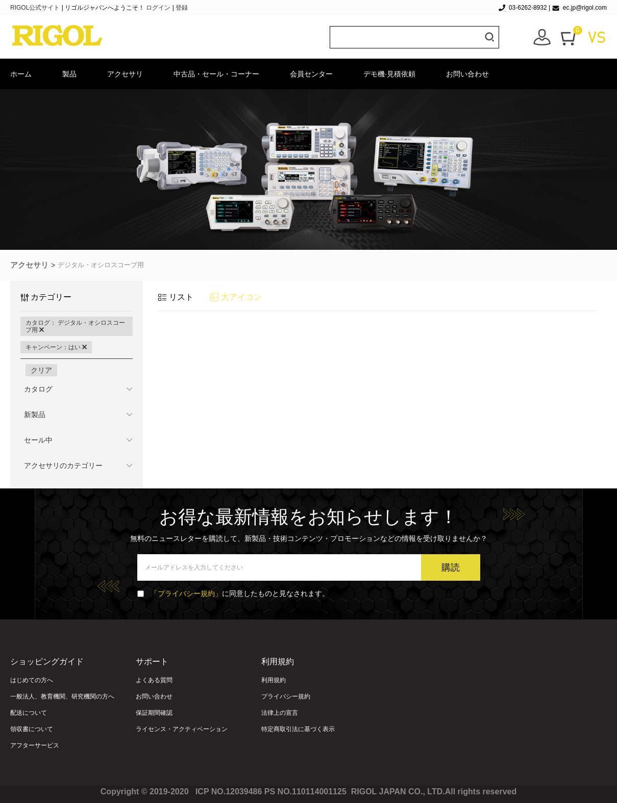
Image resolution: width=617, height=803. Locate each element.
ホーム (21, 74)
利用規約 (273, 680)
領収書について (31, 729)
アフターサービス (34, 745)
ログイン (158, 7)
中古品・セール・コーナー (216, 74)
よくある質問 (154, 680)
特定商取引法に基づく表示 (298, 729)
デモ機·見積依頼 (389, 74)
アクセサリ (125, 74)
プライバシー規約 (285, 696)
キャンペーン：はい (56, 347)
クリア (41, 370)
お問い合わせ (467, 74)
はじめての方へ (31, 680)
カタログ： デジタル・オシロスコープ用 (75, 326)
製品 (69, 74)
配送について (28, 712)
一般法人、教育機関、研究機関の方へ (62, 696)
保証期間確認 (154, 712)
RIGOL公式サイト (36, 7)
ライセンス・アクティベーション (182, 729)
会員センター (311, 74)
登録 (182, 7)
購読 (450, 567)
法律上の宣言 (279, 712)
